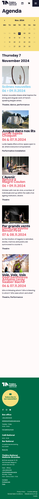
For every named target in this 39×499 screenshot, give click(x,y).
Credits (35, 496)
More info (5, 450)
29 (24, 46)
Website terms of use (31, 494)
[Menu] (35, 3)
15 (24, 38)
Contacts (5, 480)
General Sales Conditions (15, 494)
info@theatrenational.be (9, 472)
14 (19, 38)
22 (24, 42)
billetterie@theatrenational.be (11, 421)
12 (9, 38)
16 (29, 38)
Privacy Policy (21, 491)
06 (14, 33)
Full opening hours (8, 429)
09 (29, 33)
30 (29, 46)
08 (24, 33)
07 (19, 33)
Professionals (6, 482)
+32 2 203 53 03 (7, 418)
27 (14, 46)
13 (14, 38)
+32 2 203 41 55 (7, 470)
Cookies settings (32, 491)
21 (19, 42)
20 (14, 42)
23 (29, 42)
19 (9, 42)
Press (3, 484)
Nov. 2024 (15, 21)
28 (19, 46)
